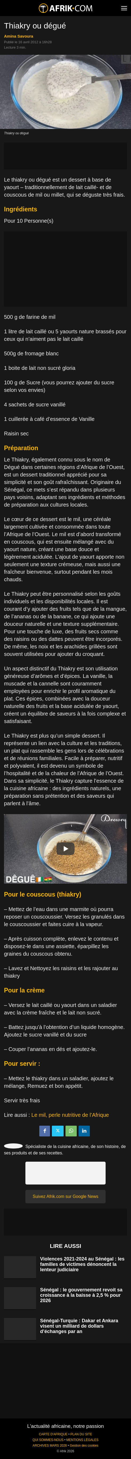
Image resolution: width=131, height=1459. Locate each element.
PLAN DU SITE (81, 1434)
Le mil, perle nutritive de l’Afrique (70, 1115)
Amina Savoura (18, 36)
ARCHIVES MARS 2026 (50, 1445)
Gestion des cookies (84, 1445)
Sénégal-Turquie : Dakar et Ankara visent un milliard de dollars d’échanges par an (79, 1326)
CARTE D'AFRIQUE (53, 1434)
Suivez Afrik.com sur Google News (65, 1196)
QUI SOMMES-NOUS (48, 1440)
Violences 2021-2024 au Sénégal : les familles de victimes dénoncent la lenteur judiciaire (82, 1264)
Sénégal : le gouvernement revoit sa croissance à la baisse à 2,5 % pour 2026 (81, 1295)
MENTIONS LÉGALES (82, 1440)
